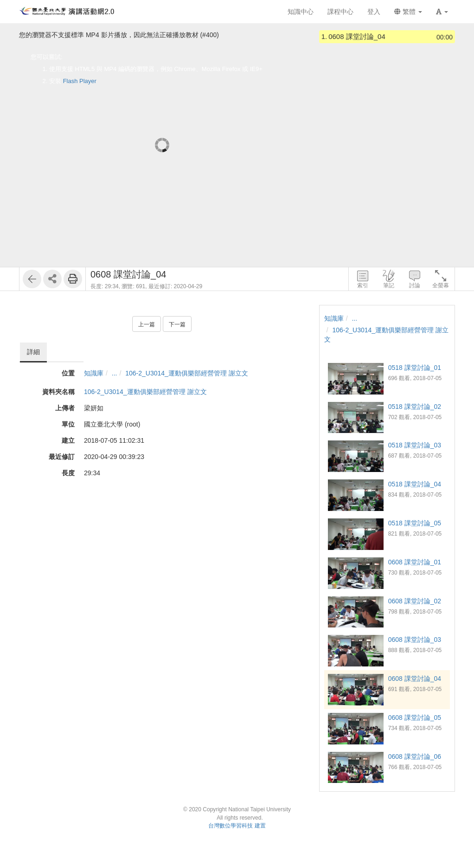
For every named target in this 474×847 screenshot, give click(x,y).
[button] (442, 11)
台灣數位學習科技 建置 (236, 825)
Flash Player (79, 81)
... (114, 373)
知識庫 (93, 373)
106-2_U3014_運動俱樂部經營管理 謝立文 (186, 373)
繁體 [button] (408, 11)
